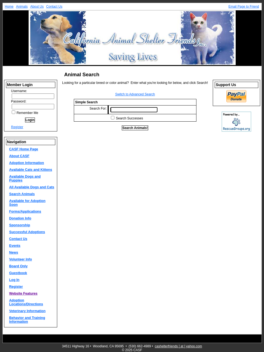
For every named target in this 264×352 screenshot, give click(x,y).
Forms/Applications (25, 211)
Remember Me (25, 113)
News (13, 252)
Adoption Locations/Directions (26, 302)
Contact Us (54, 6)
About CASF (19, 156)
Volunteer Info (20, 259)
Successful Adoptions (27, 232)
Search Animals (22, 194)
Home (9, 6)
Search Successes (129, 118)
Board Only (18, 266)
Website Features (23, 293)
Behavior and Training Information (27, 320)
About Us (37, 6)
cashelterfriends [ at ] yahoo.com (178, 346)
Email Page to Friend (243, 6)
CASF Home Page (23, 149)
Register (17, 127)
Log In (14, 280)
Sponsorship (19, 225)
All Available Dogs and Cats (31, 187)
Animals (22, 6)
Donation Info (20, 218)
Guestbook (18, 273)
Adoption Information (26, 163)
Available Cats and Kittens (30, 170)
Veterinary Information (27, 311)
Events (14, 246)
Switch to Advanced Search (135, 94)
